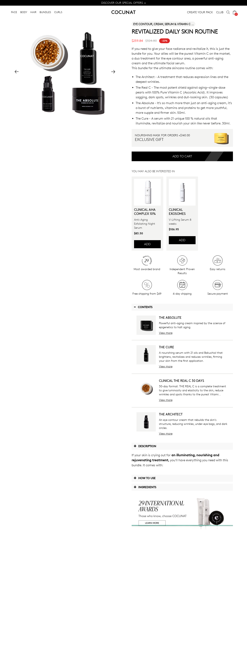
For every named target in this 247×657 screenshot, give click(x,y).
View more (165, 332)
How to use (145, 478)
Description (145, 446)
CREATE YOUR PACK (200, 12)
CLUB (219, 12)
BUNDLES (45, 12)
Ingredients (145, 487)
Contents (143, 307)
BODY (23, 12)
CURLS (58, 12)
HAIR (33, 12)
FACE (14, 12)
